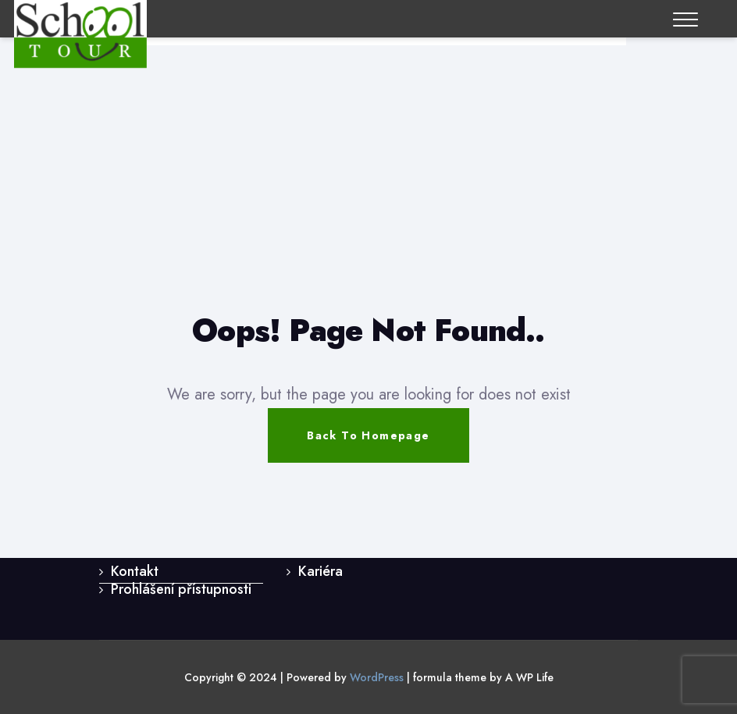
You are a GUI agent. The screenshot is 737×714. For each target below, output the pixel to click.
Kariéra (320, 571)
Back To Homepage (368, 435)
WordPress (377, 677)
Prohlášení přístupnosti (181, 589)
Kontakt (134, 571)
